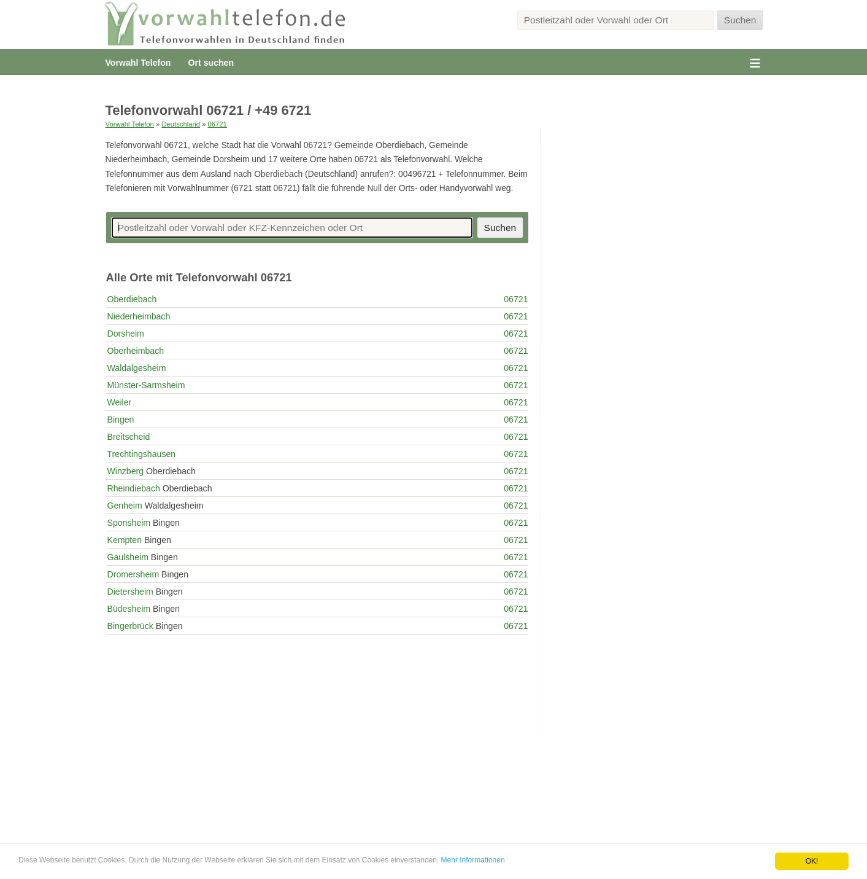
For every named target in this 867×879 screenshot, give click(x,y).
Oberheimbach (135, 351)
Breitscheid (128, 437)
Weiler (119, 402)
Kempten (124, 540)
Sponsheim (129, 523)
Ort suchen (211, 63)
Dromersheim (133, 574)
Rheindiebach (133, 488)
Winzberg (125, 471)
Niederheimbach (139, 316)
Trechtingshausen (141, 454)
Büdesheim (129, 609)
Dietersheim (130, 591)
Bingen (120, 419)
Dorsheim (125, 333)
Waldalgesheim (136, 368)
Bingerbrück (130, 626)
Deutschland (180, 124)
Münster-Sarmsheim (146, 385)
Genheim (124, 505)
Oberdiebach (132, 299)
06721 (217, 124)
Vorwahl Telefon (138, 63)
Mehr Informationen (473, 860)
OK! (812, 861)
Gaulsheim (127, 557)
